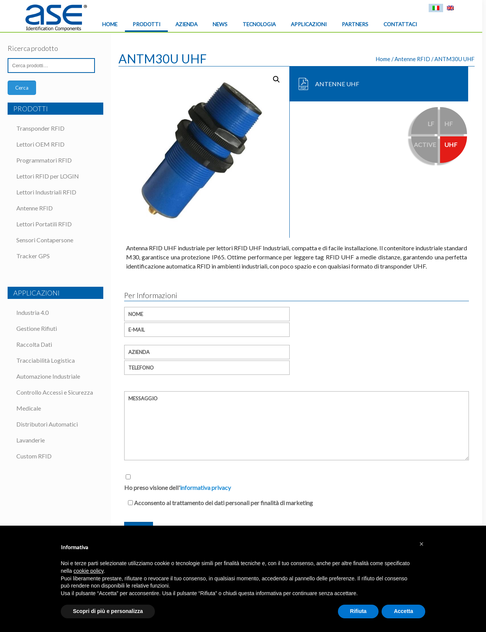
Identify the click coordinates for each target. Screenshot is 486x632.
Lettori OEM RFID (40, 144)
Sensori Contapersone (44, 239)
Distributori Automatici (47, 424)
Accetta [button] (403, 611)
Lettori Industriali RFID (46, 192)
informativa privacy (205, 487)
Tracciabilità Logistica (45, 360)
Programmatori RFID (44, 160)
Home (383, 58)
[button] (421, 544)
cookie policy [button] (88, 571)
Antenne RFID (412, 58)
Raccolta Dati (34, 344)
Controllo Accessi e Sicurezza (54, 392)
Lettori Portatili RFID (44, 224)
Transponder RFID (40, 128)
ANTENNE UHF (337, 83)
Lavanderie (30, 440)
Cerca (21, 88)
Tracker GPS (33, 255)
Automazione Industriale (48, 376)
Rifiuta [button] (358, 611)
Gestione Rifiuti (36, 328)
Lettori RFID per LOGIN (47, 176)
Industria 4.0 (32, 312)
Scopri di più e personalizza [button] (108, 611)
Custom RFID (34, 456)
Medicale (28, 408)
